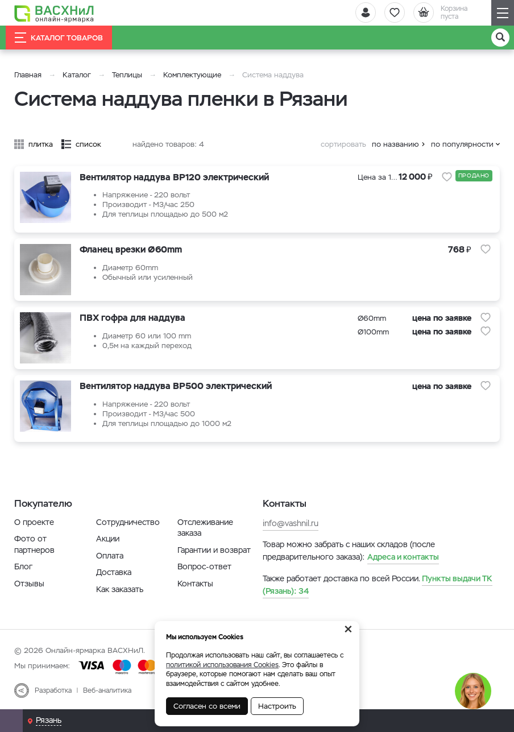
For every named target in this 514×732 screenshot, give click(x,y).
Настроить (277, 706)
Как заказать (119, 589)
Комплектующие (192, 75)
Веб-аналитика (107, 690)
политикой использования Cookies (222, 664)
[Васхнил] (54, 13)
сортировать (343, 144)
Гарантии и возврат (214, 550)
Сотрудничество (128, 522)
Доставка (113, 572)
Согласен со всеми (207, 706)
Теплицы (128, 75)
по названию (395, 144)
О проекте (34, 522)
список (88, 144)
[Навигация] (502, 13)
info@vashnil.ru (290, 523)
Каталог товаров (59, 37)
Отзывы (29, 583)
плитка (40, 144)
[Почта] (11, 720)
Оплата (109, 556)
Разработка (53, 690)
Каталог (77, 75)
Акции (107, 539)
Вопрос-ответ (204, 566)
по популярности (462, 144)
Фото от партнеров (34, 544)
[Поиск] (500, 37)
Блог (23, 566)
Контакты (195, 583)
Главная (28, 75)
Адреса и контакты (403, 557)
